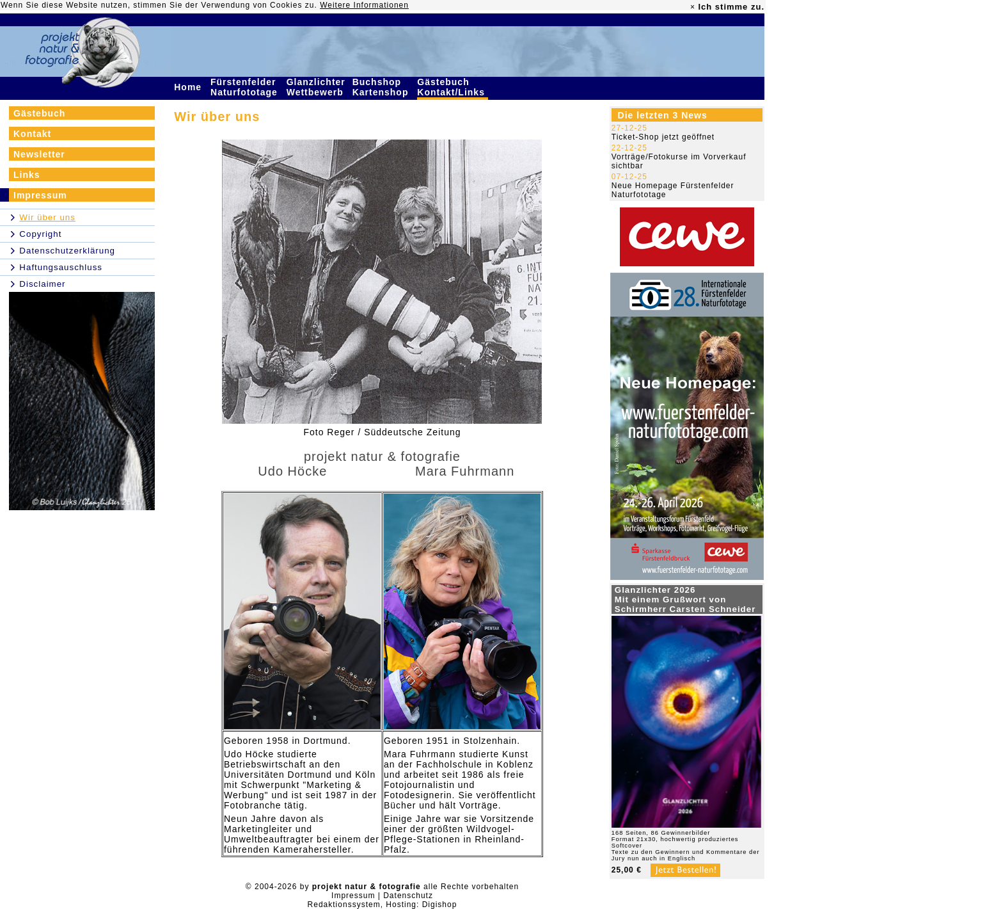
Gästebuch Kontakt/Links (452, 87)
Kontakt (32, 134)
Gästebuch (39, 113)
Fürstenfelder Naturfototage (245, 87)
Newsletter (39, 154)
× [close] (692, 7)
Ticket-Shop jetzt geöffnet (663, 137)
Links (26, 175)
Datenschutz (408, 895)
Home (189, 87)
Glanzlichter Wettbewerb (317, 87)
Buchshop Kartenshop (382, 87)
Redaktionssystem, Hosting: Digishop (382, 904)
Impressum (40, 195)
